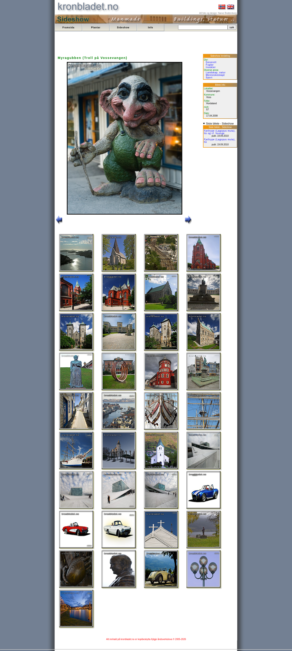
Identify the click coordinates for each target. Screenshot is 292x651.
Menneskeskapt (215, 75)
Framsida (68, 27)
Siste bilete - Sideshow (220, 123)
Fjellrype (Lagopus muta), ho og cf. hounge (219, 132)
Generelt (211, 62)
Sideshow (123, 27)
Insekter (211, 67)
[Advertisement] (138, 43)
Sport (209, 77)
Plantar (96, 27)
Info (150, 27)
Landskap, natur (216, 72)
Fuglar (210, 65)
